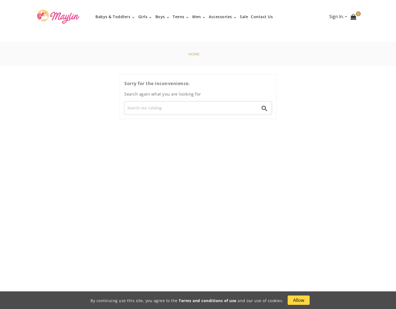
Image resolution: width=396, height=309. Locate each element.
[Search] (191, 108)
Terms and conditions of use (208, 300)
